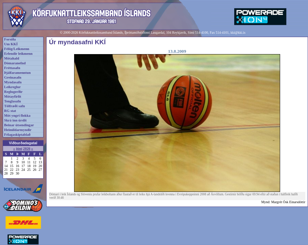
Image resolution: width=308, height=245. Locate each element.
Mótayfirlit (12, 96)
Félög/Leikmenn (16, 49)
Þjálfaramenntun (17, 73)
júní (19, 148)
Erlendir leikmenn (18, 53)
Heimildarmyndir (18, 130)
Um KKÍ (11, 44)
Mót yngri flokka (17, 115)
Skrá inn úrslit (15, 120)
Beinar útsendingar (19, 125)
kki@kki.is (237, 32)
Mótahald (11, 58)
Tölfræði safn (14, 106)
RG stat (10, 111)
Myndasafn (13, 82)
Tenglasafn (12, 101)
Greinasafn (12, 77)
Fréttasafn (12, 68)
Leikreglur (12, 87)
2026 (26, 148)
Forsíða (10, 39)
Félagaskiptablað (17, 134)
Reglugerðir (13, 92)
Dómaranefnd (14, 63)
